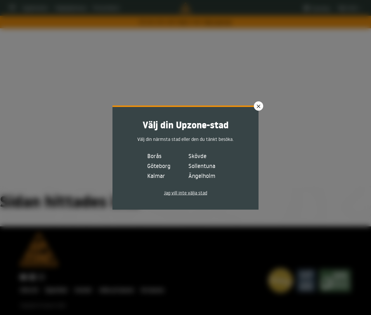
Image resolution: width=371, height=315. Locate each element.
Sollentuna (201, 165)
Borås (154, 155)
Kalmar (156, 175)
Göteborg (159, 165)
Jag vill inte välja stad (185, 192)
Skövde (197, 155)
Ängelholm (201, 175)
